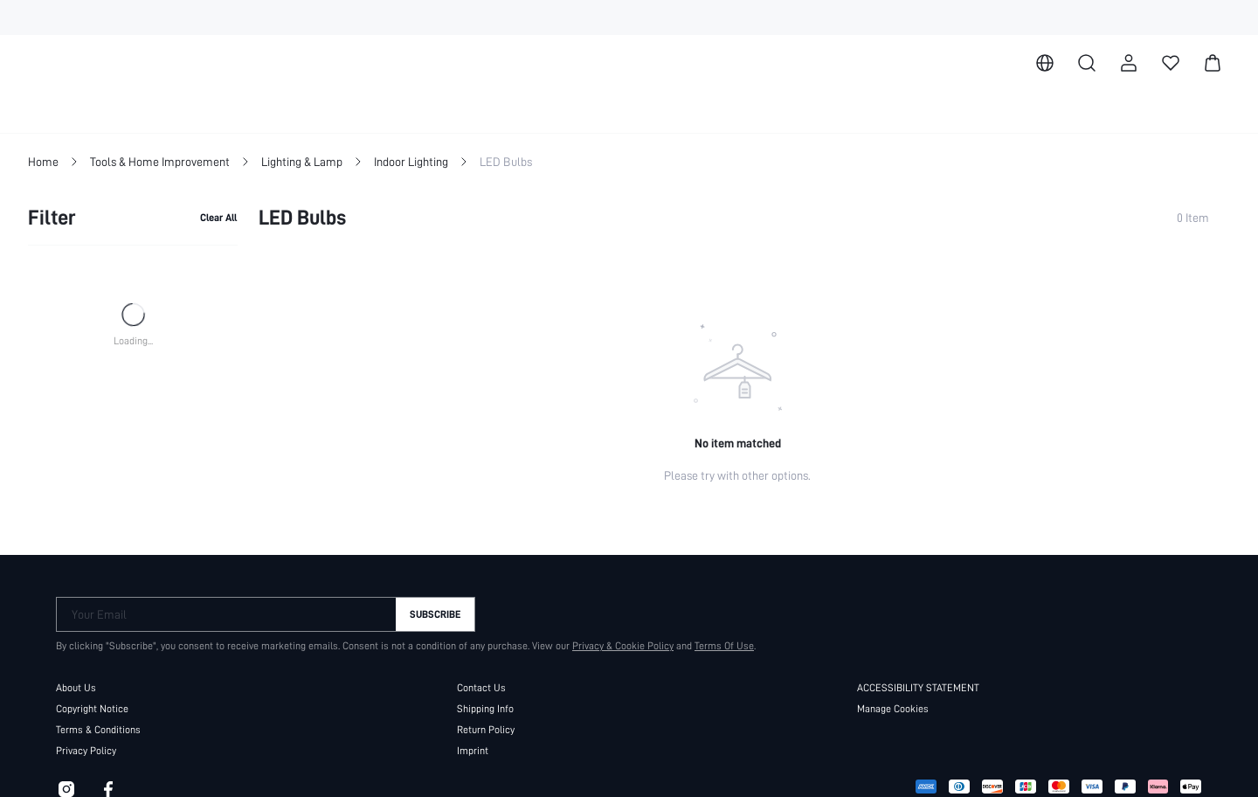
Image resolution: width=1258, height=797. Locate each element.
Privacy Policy (86, 750)
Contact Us (480, 687)
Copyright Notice (92, 708)
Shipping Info (486, 708)
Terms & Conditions (99, 729)
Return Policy (486, 729)
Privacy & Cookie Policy (614, 645)
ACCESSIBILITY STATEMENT (927, 687)
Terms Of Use (716, 645)
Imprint (472, 750)
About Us (76, 687)
